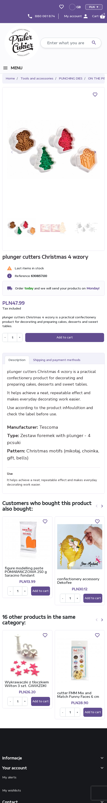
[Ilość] (17, 591)
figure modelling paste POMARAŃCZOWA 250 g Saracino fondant (26, 571)
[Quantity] (12, 337)
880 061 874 (45, 16)
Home (10, 78)
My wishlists (11, 790)
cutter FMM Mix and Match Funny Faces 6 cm (78, 694)
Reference (22, 276)
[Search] (70, 43)
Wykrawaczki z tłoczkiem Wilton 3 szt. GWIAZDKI (27, 684)
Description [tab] (17, 360)
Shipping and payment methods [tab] (56, 360)
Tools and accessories (36, 78)
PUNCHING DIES (70, 78)
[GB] (75, 7)
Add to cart (65, 337)
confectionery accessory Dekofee (78, 580)
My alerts (9, 777)
